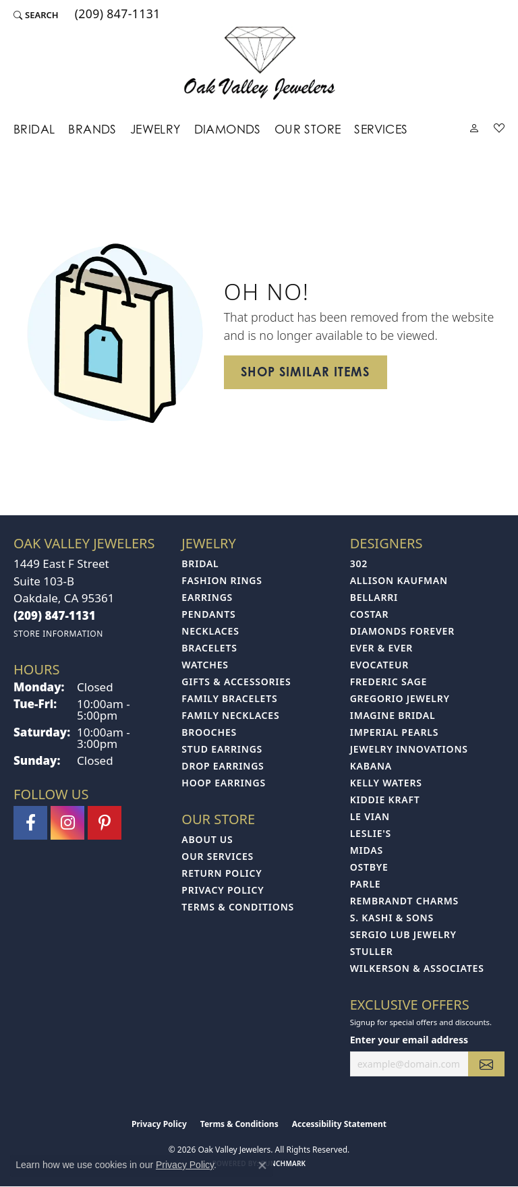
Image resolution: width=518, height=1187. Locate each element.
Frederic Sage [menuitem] (388, 681)
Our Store (308, 128)
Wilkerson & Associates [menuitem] (417, 968)
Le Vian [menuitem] (370, 816)
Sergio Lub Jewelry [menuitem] (403, 934)
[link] (116, 14)
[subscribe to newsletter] (486, 1063)
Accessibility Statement (339, 1124)
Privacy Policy (222, 890)
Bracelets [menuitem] (209, 647)
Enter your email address (409, 1039)
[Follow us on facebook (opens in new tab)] (30, 823)
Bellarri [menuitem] (374, 597)
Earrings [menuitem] (207, 597)
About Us (207, 839)
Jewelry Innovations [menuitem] (409, 749)
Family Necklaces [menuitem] (230, 715)
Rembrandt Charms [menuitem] (404, 900)
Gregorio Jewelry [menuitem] (400, 698)
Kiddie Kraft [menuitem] (385, 799)
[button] (36, 14)
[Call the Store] (54, 615)
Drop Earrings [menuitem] (222, 765)
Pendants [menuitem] (208, 614)
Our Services (217, 856)
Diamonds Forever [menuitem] (402, 631)
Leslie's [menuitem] (370, 833)
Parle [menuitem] (365, 883)
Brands (92, 128)
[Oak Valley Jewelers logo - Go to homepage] (259, 63)
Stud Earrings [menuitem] (221, 749)
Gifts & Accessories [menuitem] (236, 681)
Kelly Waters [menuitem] (386, 782)
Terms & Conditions (237, 906)
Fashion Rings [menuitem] (221, 580)
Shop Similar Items (305, 371)
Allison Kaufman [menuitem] (399, 580)
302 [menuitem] (359, 563)
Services (380, 128)
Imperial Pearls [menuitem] (394, 732)
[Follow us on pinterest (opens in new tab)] (104, 823)
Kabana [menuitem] (371, 765)
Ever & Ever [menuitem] (381, 647)
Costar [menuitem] (369, 614)
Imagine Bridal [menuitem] (393, 715)
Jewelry (155, 128)
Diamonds (227, 128)
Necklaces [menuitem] (210, 631)
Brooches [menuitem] (209, 732)
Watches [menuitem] (205, 664)
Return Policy (221, 873)
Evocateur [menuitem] (379, 664)
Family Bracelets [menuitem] (229, 698)
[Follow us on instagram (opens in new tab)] (67, 823)
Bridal (34, 128)
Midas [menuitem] (366, 850)
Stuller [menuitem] (371, 951)
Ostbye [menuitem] (369, 867)
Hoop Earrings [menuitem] (223, 782)
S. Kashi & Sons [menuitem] (392, 917)
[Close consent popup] (262, 1165)
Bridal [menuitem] (200, 563)
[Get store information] (58, 633)
